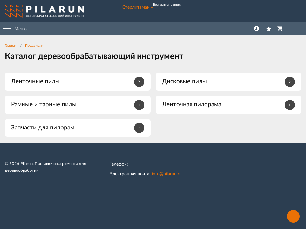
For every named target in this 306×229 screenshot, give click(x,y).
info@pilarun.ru (167, 174)
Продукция (34, 45)
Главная (10, 45)
